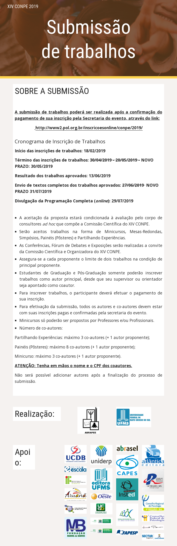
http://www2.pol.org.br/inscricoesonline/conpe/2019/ (89, 127)
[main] (88, 39)
